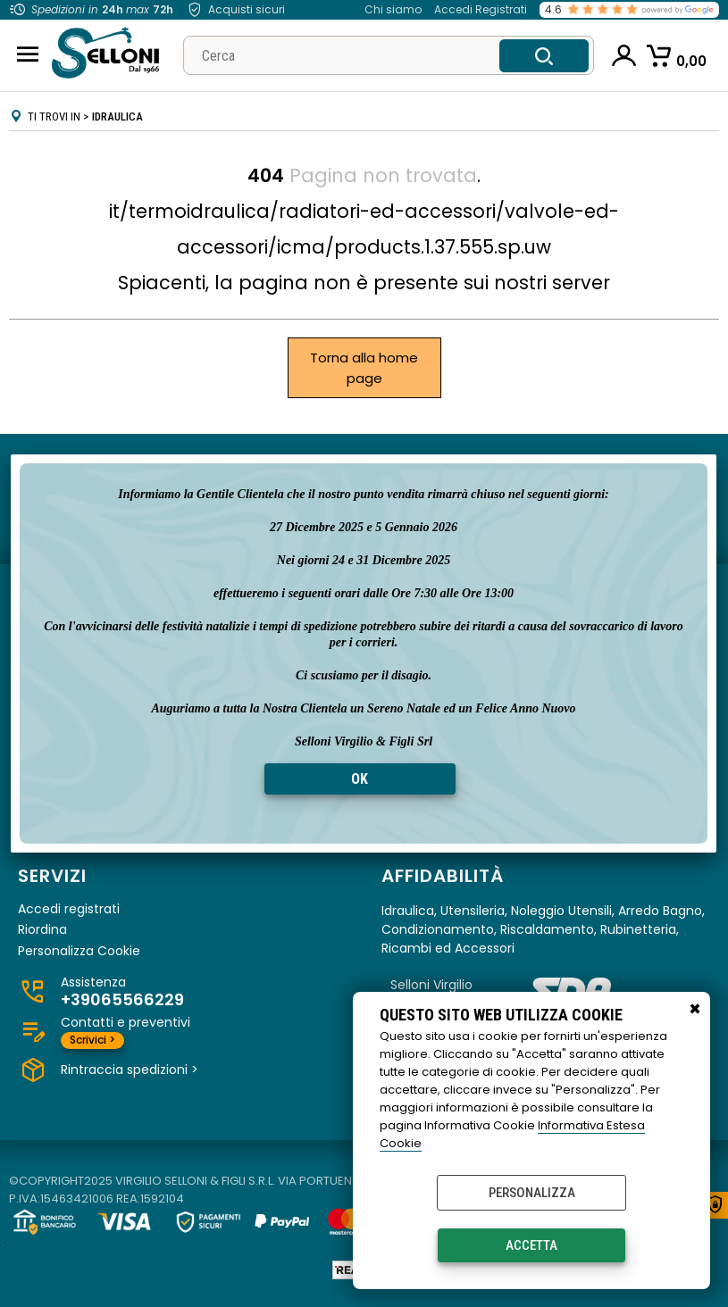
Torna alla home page (364, 367)
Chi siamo (393, 9)
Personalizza (532, 1193)
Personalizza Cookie (79, 951)
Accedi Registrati (480, 9)
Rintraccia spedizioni (129, 1069)
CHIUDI (695, 1010)
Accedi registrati (69, 909)
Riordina (42, 929)
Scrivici (92, 1039)
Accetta (531, 1245)
